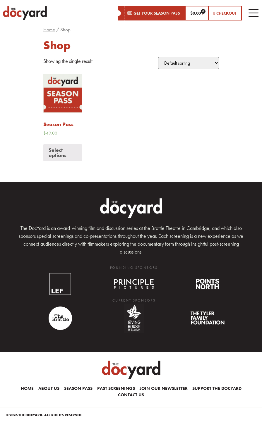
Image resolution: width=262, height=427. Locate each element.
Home (49, 30)
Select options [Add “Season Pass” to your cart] (57, 153)
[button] (151, 13)
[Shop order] (188, 63)
